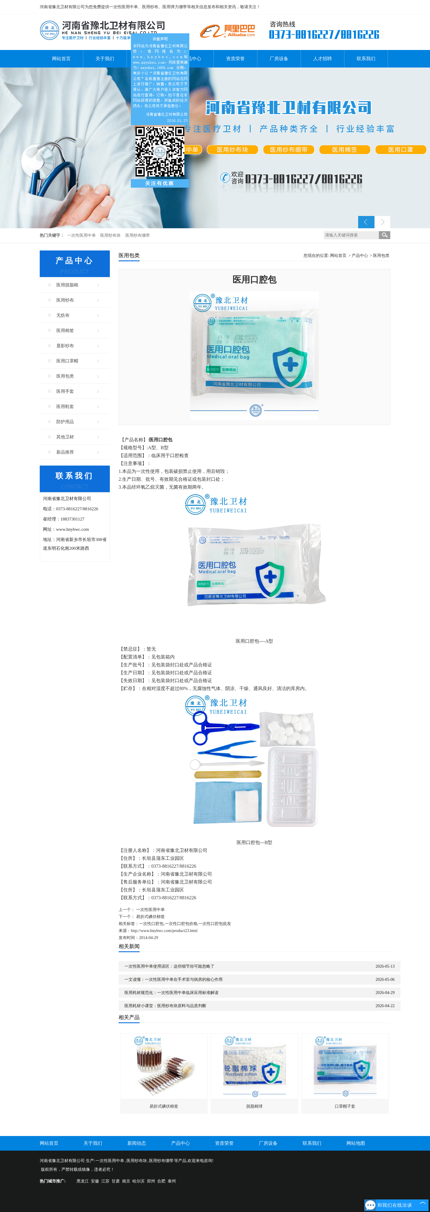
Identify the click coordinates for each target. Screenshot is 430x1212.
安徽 (95, 1181)
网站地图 (355, 1143)
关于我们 (105, 58)
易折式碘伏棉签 (150, 916)
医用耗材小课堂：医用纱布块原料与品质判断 (165, 1006)
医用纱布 (65, 300)
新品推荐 (65, 452)
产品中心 (192, 58)
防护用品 (65, 421)
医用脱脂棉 (67, 285)
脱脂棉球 (254, 1106)
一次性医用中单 (82, 235)
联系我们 (366, 58)
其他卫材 (65, 437)
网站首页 (61, 58)
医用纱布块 (111, 235)
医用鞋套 (65, 406)
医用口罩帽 (67, 361)
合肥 (161, 1181)
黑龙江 (83, 1181)
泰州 (172, 1181)
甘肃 (116, 1181)
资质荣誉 (235, 58)
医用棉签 (65, 330)
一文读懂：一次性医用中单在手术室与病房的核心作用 (173, 979)
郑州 (151, 1181)
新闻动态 (136, 1143)
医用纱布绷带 (137, 235)
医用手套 (65, 391)
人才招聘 (322, 58)
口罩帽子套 (345, 1106)
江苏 (105, 1181)
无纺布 (63, 315)
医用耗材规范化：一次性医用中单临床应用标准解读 (171, 992)
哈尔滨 (138, 1181)
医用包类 (65, 376)
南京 (126, 1181)
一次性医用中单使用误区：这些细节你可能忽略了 (169, 966)
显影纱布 (65, 345)
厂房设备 (279, 58)
